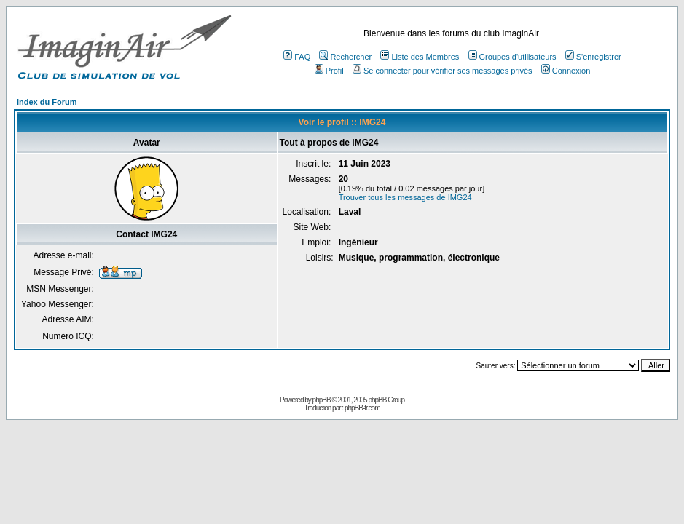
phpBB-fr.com (362, 408)
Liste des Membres (419, 56)
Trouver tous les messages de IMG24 (405, 197)
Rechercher (345, 56)
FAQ (296, 56)
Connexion (566, 70)
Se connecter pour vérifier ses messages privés (442, 70)
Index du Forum (47, 102)
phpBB (321, 400)
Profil (329, 70)
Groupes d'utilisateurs (512, 56)
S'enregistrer (593, 56)
